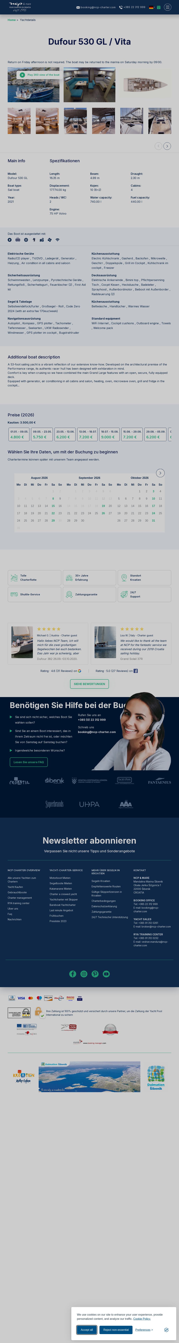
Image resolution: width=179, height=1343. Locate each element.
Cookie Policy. (142, 1318)
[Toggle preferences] (144, 1330)
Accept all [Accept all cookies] (87, 1329)
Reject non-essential (116, 1329)
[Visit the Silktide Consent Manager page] (166, 1330)
